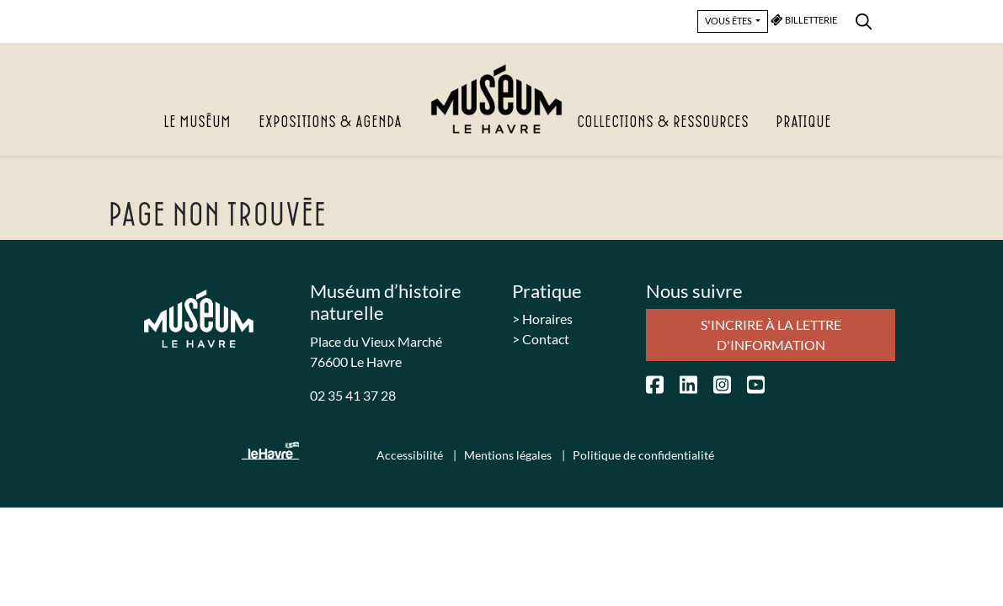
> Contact (540, 339)
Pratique (803, 122)
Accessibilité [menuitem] (410, 455)
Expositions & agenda (330, 122)
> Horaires (542, 319)
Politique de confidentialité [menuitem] (643, 455)
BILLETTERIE (804, 20)
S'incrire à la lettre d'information (771, 334)
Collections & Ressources (663, 122)
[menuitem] (864, 19)
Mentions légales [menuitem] (509, 455)
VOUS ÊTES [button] (729, 20)
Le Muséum (197, 122)
